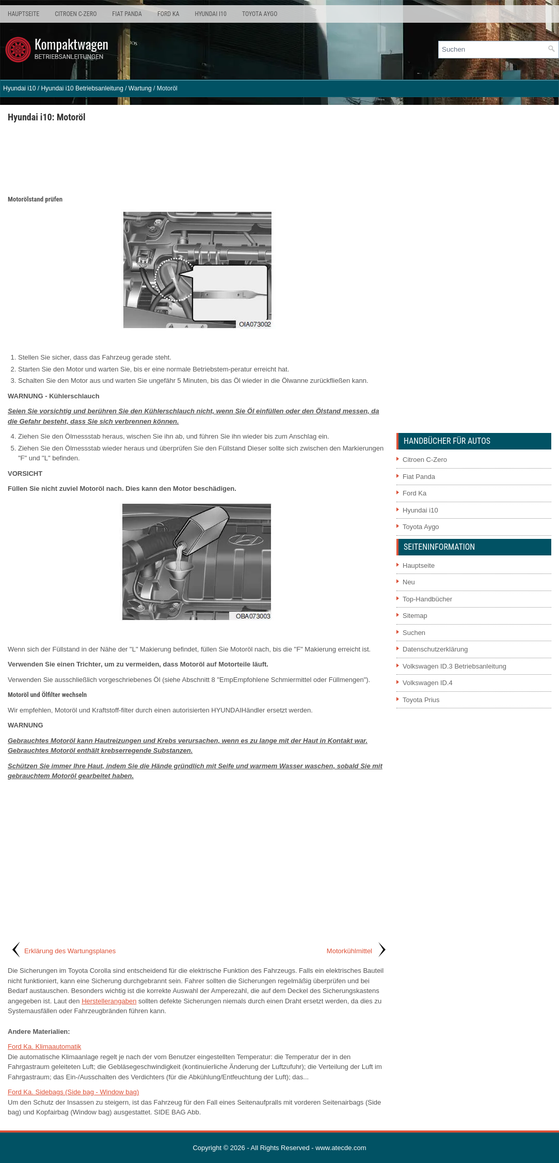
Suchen (414, 633)
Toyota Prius (421, 700)
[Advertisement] (198, 158)
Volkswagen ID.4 (428, 683)
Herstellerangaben (109, 1001)
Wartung (140, 88)
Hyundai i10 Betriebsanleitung (82, 88)
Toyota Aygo (259, 14)
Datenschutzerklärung (435, 649)
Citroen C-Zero (76, 14)
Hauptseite (23, 14)
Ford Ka (168, 14)
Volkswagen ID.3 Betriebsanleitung (454, 666)
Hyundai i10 (210, 14)
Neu (409, 582)
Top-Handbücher (427, 599)
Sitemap (415, 615)
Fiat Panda (127, 14)
